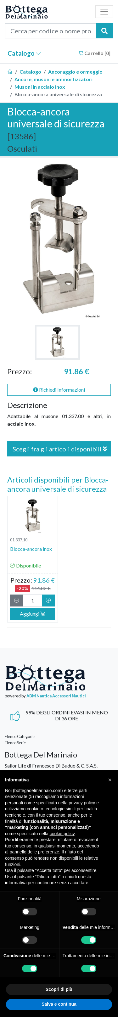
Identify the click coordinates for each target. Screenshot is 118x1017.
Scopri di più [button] (59, 989)
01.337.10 (18, 539)
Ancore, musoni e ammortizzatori (53, 79)
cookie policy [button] (62, 833)
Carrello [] (94, 53)
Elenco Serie (15, 742)
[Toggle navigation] (104, 11)
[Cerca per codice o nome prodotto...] (50, 30)
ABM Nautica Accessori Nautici (56, 695)
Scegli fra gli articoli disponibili (60, 449)
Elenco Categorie (20, 736)
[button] (110, 780)
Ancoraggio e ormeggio (75, 72)
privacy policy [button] (82, 802)
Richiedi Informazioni (59, 390)
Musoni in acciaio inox (39, 87)
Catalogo (24, 53)
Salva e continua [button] (59, 1004)
